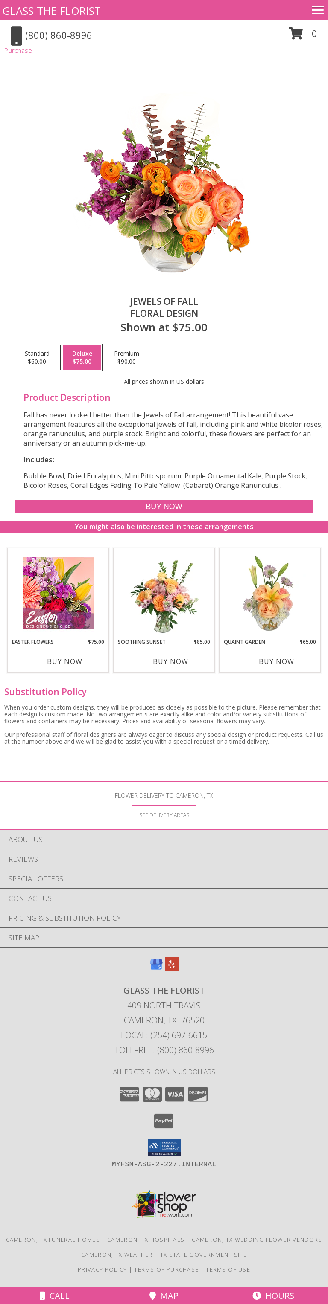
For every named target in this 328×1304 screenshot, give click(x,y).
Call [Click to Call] (55, 1295)
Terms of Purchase (166, 1269)
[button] (303, 36)
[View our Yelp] (172, 968)
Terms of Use (228, 1269)
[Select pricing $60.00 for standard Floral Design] (37, 357)
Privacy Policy (102, 1269)
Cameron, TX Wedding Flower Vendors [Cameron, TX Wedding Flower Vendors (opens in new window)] (257, 1239)
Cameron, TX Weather (117, 1254)
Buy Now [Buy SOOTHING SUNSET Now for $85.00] (170, 661)
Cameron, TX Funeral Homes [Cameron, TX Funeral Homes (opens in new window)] (53, 1239)
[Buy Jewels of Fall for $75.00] (164, 506)
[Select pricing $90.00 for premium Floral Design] (126, 357)
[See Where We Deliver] (164, 815)
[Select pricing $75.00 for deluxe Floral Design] (82, 357)
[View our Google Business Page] (156, 968)
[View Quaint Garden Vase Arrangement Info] (270, 593)
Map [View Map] (164, 1295)
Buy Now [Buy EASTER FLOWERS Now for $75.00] (64, 661)
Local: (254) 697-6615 (164, 1035)
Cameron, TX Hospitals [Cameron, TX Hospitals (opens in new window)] (145, 1239)
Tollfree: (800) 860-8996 (164, 1050)
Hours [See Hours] (273, 1295)
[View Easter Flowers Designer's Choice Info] (58, 593)
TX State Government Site (203, 1254)
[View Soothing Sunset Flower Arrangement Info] (164, 593)
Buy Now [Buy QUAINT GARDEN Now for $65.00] (276, 661)
